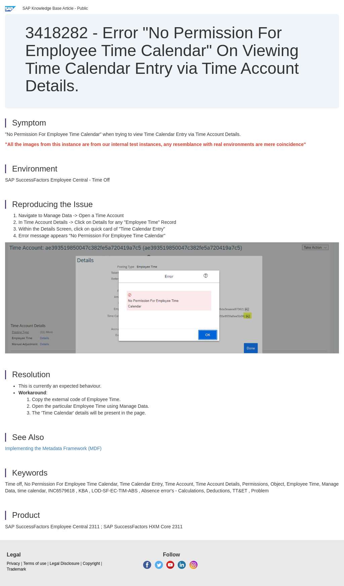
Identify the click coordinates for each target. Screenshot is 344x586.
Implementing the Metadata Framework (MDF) (53, 448)
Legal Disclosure (65, 563)
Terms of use (34, 563)
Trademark (16, 569)
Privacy (13, 563)
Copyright (91, 563)
